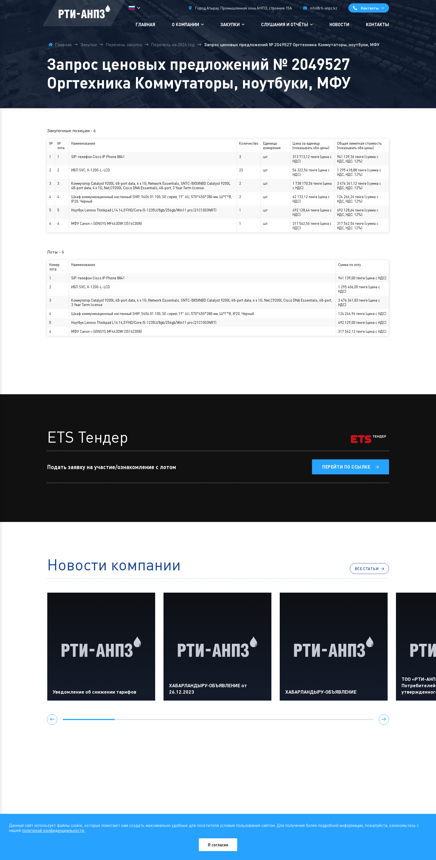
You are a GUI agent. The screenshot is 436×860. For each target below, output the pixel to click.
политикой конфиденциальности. (53, 829)
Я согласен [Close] (218, 844)
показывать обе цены (311, 148)
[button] (52, 721)
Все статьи (363, 569)
